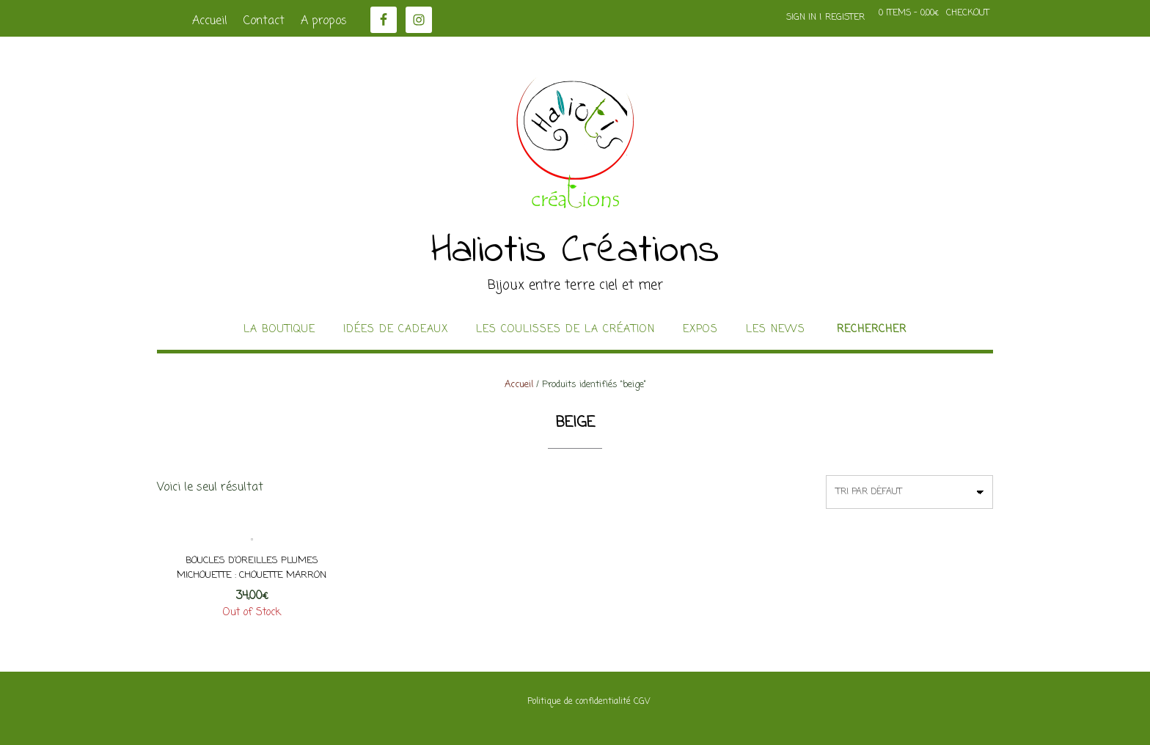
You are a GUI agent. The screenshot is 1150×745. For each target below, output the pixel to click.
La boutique (279, 330)
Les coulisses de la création (565, 330)
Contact (264, 21)
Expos (700, 330)
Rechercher (872, 330)
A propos (324, 21)
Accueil (209, 21)
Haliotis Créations (575, 251)
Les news (775, 330)
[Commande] (909, 492)
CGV (642, 701)
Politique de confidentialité (579, 701)
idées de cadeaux (395, 330)
